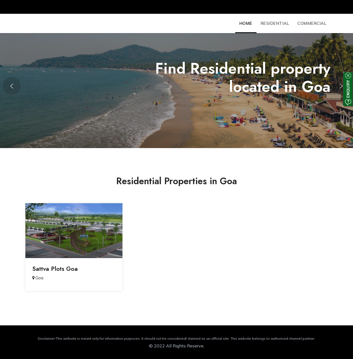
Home (245, 23)
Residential (275, 23)
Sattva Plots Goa (55, 268)
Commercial (311, 23)
